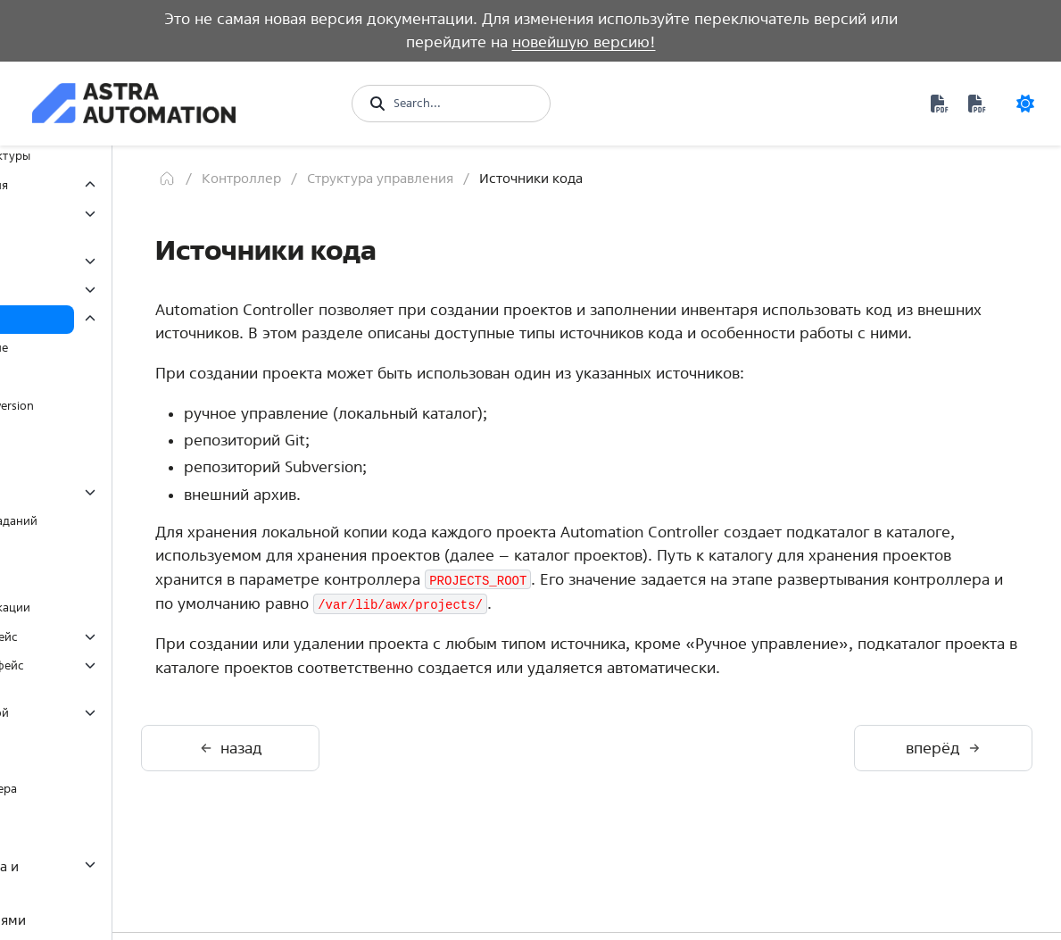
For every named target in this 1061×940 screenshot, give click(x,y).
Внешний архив (114, 434)
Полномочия (98, 261)
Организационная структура (113, 222)
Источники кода (107, 319)
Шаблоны (89, 492)
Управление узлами (117, 550)
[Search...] (463, 103)
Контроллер (414, 178)
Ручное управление (126, 347)
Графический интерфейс (122, 637)
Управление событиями (122, 920)
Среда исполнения (106, 836)
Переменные (97, 579)
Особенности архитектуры (128, 155)
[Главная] (340, 178)
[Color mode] (1025, 103)
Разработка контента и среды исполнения (118, 877)
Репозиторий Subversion (139, 405)
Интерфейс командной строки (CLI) (118, 721)
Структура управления (117, 185)
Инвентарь (92, 289)
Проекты (86, 463)
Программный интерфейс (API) (125, 674)
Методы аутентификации (132, 607)
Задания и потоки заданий (136, 521)
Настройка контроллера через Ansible (122, 797)
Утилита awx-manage (112, 760)
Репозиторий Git (117, 376)
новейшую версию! (584, 41)
